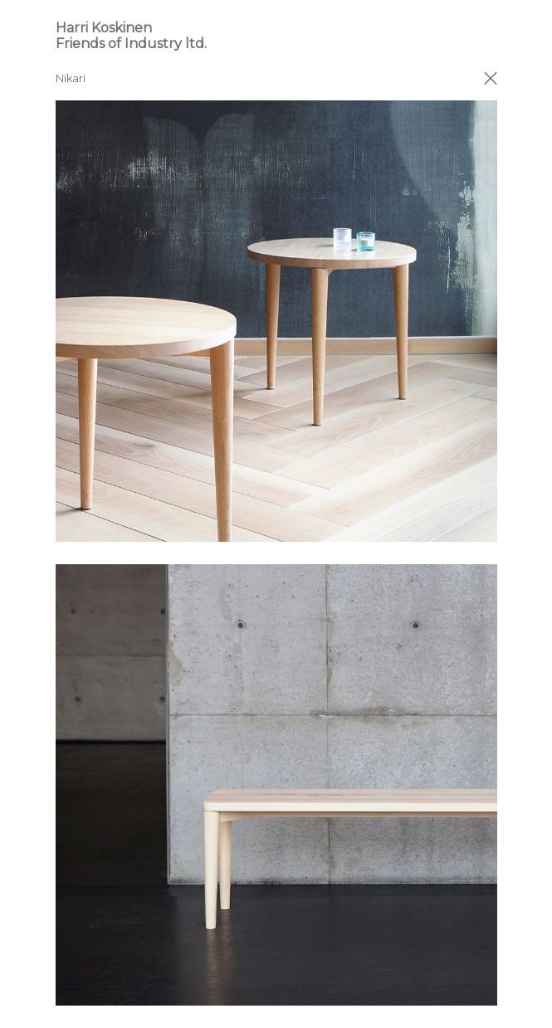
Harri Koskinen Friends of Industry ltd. (131, 35)
